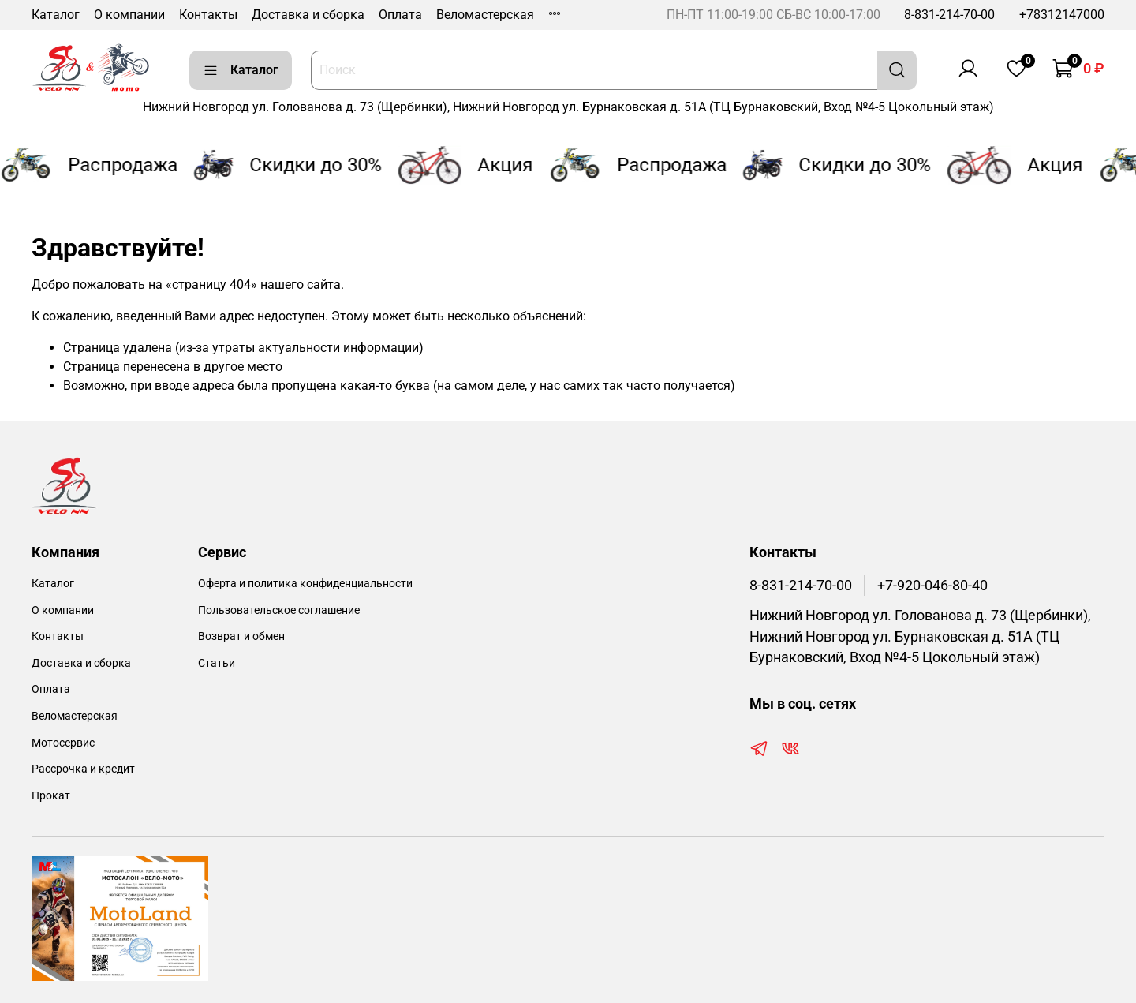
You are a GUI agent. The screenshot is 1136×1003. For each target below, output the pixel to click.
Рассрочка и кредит (83, 769)
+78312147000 (1061, 14)
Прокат (51, 796)
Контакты (208, 14)
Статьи (216, 663)
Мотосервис (63, 743)
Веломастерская (485, 14)
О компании (129, 14)
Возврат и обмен (241, 636)
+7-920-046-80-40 (932, 585)
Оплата (400, 14)
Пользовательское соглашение (279, 610)
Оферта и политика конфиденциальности (305, 583)
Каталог (56, 14)
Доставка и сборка (308, 14)
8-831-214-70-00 (949, 14)
